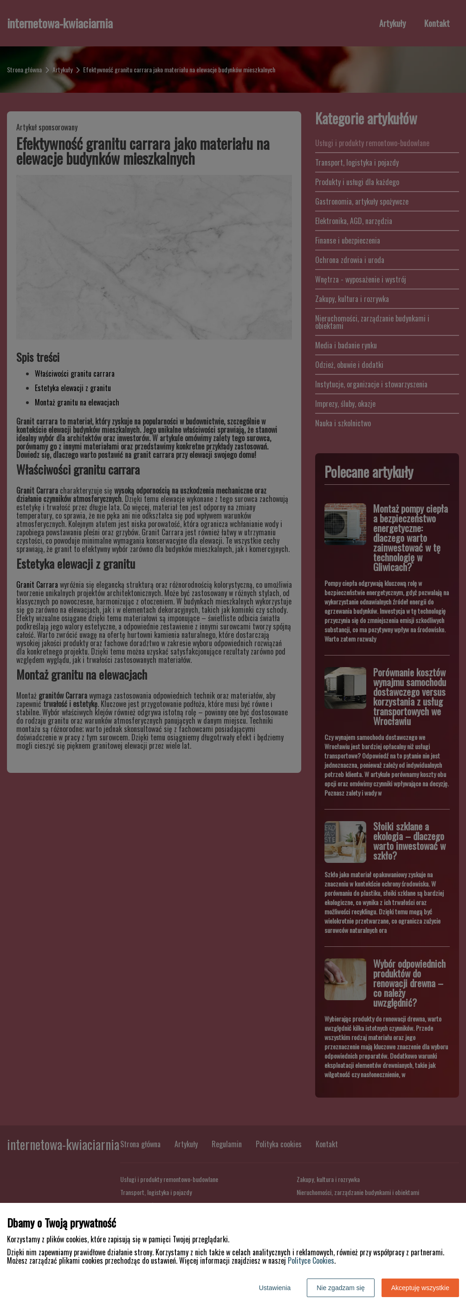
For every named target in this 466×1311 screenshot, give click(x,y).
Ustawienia (275, 1288)
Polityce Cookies (311, 1260)
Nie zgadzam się (341, 1288)
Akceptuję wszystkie (420, 1288)
